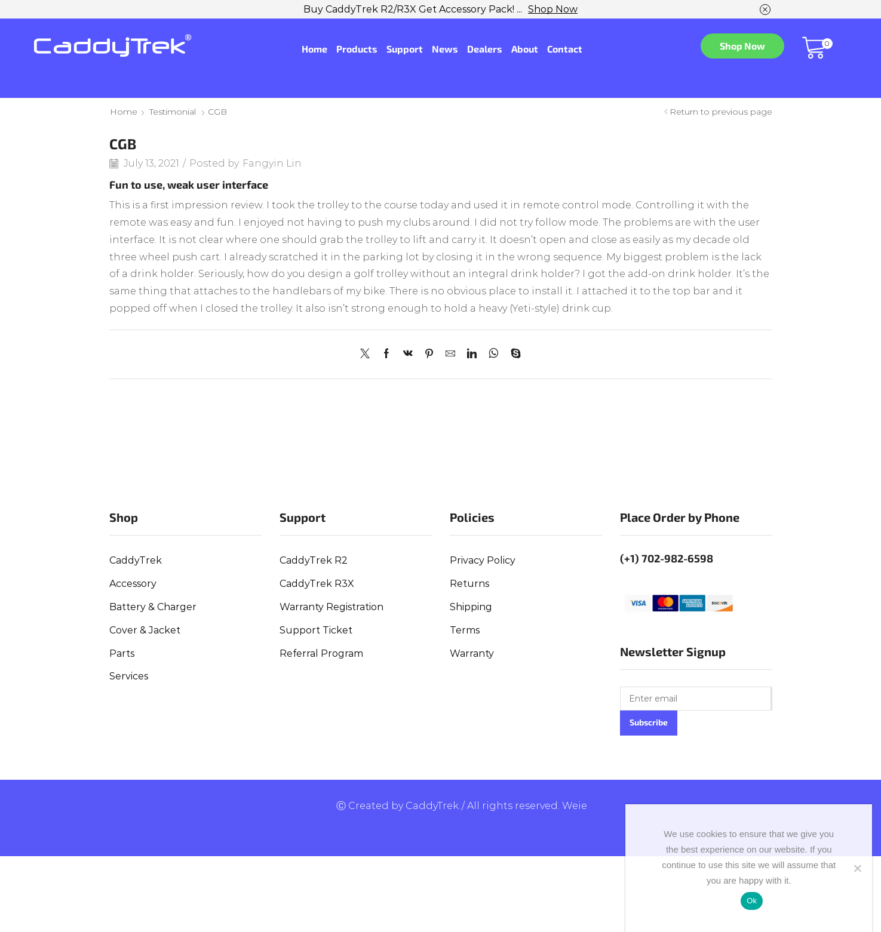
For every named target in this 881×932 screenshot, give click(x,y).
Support (404, 48)
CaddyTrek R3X (317, 583)
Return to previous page (721, 111)
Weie (574, 805)
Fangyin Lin (272, 163)
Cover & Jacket (144, 630)
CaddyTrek (135, 560)
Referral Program (321, 653)
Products (356, 48)
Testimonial (172, 111)
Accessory (132, 583)
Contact (564, 48)
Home (314, 48)
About (524, 48)
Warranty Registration (331, 607)
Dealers (484, 48)
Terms (465, 630)
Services (128, 676)
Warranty (472, 653)
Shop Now (553, 9)
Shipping (471, 607)
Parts (121, 653)
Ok (752, 900)
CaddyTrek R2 (314, 560)
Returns (469, 583)
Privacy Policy (482, 560)
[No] (857, 868)
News (445, 48)
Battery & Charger (153, 607)
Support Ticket (316, 630)
